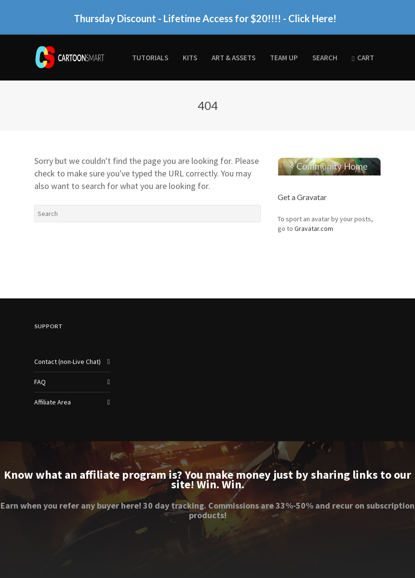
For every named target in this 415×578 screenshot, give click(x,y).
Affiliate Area (52, 402)
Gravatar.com (314, 228)
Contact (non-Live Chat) (67, 361)
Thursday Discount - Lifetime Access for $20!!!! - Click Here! (205, 17)
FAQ (40, 381)
